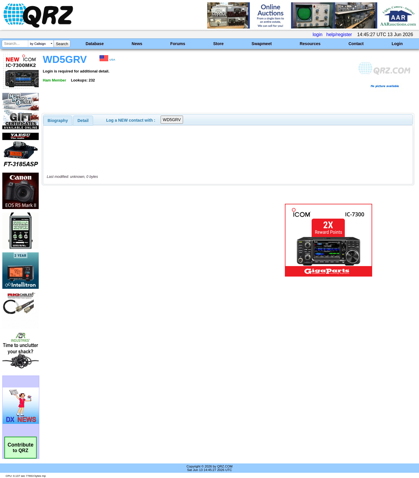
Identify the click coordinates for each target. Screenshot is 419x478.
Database (95, 43)
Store (218, 43)
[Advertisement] (147, 240)
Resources (310, 43)
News (137, 43)
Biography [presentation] (58, 120)
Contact (356, 43)
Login (397, 43)
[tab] (57, 120)
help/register (339, 34)
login (317, 34)
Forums (177, 43)
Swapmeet (262, 43)
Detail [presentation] (82, 120)
